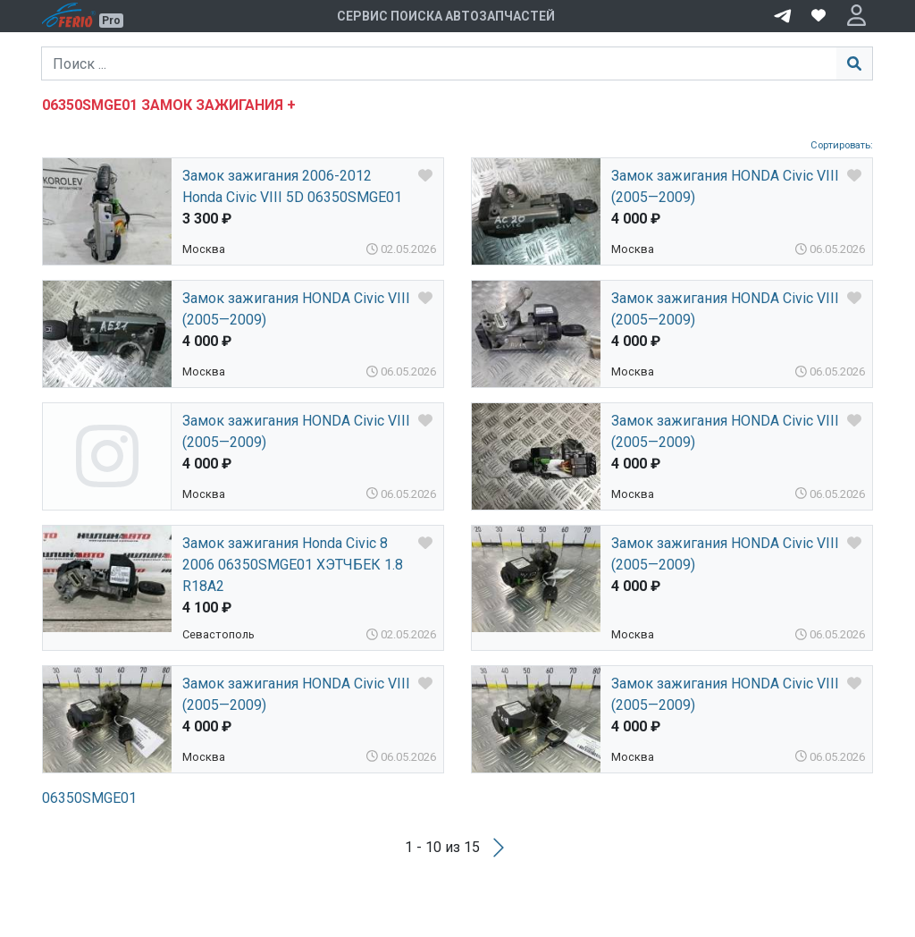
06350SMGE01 (89, 797)
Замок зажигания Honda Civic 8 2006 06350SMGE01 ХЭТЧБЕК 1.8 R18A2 (292, 565)
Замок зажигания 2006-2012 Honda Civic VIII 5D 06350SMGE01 (292, 186)
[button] (856, 16)
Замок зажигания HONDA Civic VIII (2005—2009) (725, 186)
